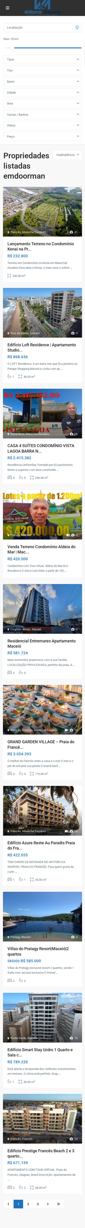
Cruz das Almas (20, 629)
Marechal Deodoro (34, 232)
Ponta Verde (18, 1038)
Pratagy (15, 535)
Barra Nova (17, 434)
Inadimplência (65, 154)
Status (11, 125)
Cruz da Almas (19, 333)
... (71, 267)
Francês (15, 232)
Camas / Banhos (17, 114)
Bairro (11, 81)
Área (10, 103)
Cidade (11, 92)
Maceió (35, 333)
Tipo (10, 70)
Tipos (10, 59)
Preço (11, 136)
